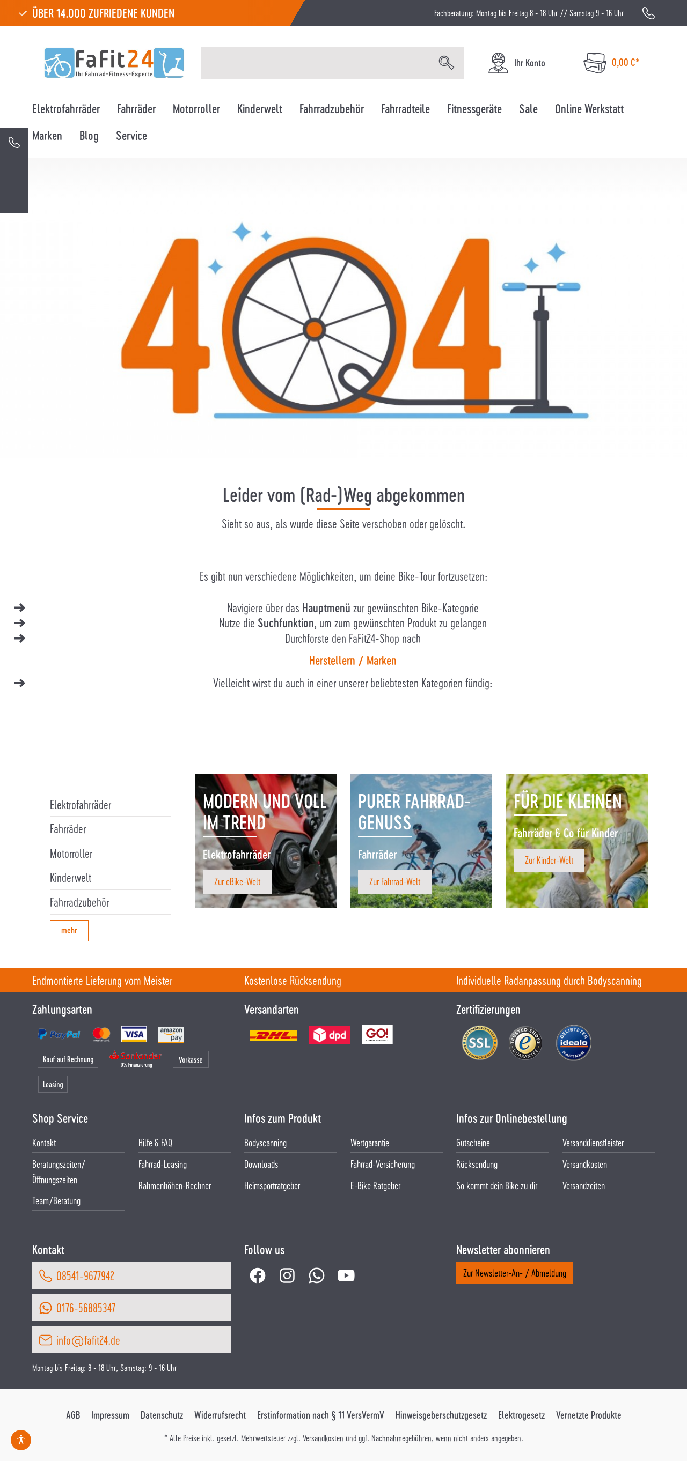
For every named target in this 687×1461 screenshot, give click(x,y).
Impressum (110, 1415)
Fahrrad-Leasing (162, 1163)
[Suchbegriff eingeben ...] (315, 63)
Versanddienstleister (593, 1142)
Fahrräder (68, 828)
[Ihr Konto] (516, 63)
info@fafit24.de (88, 1340)
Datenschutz (162, 1415)
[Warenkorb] (611, 63)
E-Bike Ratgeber (375, 1185)
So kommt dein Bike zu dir (496, 1185)
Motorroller (71, 853)
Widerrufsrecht (220, 1415)
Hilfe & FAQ (155, 1142)
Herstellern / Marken (353, 660)
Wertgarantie (369, 1142)
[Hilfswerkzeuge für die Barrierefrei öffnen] (21, 1440)
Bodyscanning (265, 1142)
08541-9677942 (85, 1275)
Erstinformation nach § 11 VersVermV (320, 1415)
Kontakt (44, 1142)
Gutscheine (473, 1142)
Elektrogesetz (521, 1415)
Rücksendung (477, 1163)
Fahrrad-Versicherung (382, 1163)
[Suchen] (446, 63)
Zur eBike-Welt (237, 881)
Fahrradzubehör (79, 902)
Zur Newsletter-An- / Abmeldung (514, 1272)
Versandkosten (584, 1163)
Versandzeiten (583, 1185)
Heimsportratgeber (272, 1185)
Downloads (261, 1163)
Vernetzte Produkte (589, 1415)
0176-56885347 (85, 1308)
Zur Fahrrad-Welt (394, 881)
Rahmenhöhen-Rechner (174, 1185)
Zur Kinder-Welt (549, 859)
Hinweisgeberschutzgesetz (441, 1415)
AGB (73, 1415)
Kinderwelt (70, 877)
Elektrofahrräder (80, 804)
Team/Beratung (56, 1200)
